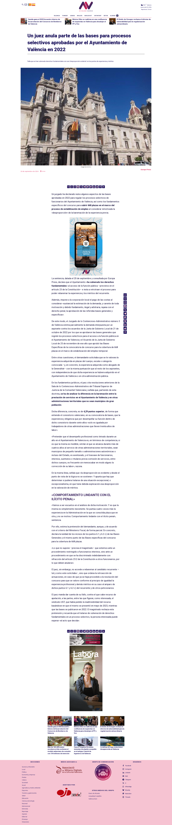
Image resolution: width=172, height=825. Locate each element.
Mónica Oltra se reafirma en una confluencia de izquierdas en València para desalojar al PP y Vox (89, 21)
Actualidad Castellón (95, 796)
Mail (126, 776)
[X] (81, 186)
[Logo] (86, 7)
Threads (127, 797)
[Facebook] (78, 186)
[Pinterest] (100, 186)
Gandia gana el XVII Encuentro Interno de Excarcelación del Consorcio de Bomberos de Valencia (44, 21)
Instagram (128, 769)
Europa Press (146, 169)
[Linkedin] (94, 186)
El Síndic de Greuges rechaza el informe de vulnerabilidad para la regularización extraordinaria (134, 21)
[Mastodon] (87, 186)
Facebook (128, 765)
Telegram (128, 779)
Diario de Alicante (94, 793)
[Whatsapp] (71, 186)
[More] (103, 186)
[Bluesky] (90, 186)
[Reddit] (97, 186)
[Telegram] (84, 186)
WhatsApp (128, 786)
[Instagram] (74, 186)
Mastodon (128, 793)
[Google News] (68, 186)
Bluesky (127, 790)
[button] (23, 4)
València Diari (93, 799)
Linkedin (127, 772)
